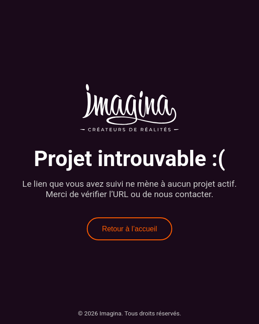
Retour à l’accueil (129, 229)
